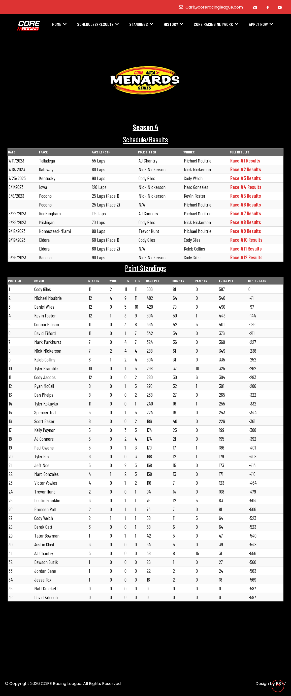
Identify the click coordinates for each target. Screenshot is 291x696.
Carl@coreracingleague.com (214, 7)
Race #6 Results (245, 204)
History (171, 24)
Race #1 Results (245, 160)
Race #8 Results (245, 222)
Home (56, 24)
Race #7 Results (245, 213)
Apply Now (258, 24)
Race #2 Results (245, 169)
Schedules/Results (95, 24)
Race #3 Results (245, 178)
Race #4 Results (246, 187)
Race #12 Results (246, 257)
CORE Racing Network (213, 24)
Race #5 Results (245, 196)
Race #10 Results (246, 240)
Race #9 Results (245, 231)
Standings (138, 24)
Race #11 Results (246, 248)
